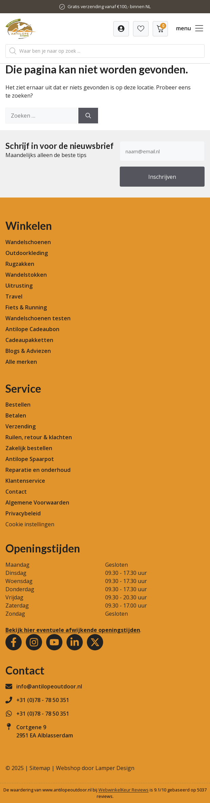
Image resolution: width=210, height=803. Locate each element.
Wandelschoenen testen (38, 318)
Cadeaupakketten (29, 340)
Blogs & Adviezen (28, 351)
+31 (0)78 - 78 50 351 (42, 700)
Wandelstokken (26, 274)
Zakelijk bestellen (28, 448)
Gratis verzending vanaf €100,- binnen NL (109, 6)
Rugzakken (19, 264)
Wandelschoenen (28, 242)
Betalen (15, 415)
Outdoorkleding (26, 253)
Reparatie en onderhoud (38, 470)
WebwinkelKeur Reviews (123, 790)
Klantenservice (25, 480)
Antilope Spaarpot (29, 459)
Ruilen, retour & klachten (38, 437)
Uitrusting (19, 285)
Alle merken (21, 361)
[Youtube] (54, 642)
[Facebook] (13, 642)
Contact (16, 491)
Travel (13, 296)
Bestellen (18, 404)
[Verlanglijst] (121, 28)
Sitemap (40, 768)
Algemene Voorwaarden (37, 502)
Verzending (20, 426)
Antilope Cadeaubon (32, 329)
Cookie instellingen (29, 524)
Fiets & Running (26, 307)
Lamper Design (114, 768)
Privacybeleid (23, 513)
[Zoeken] (88, 115)
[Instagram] (34, 642)
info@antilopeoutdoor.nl (49, 686)
